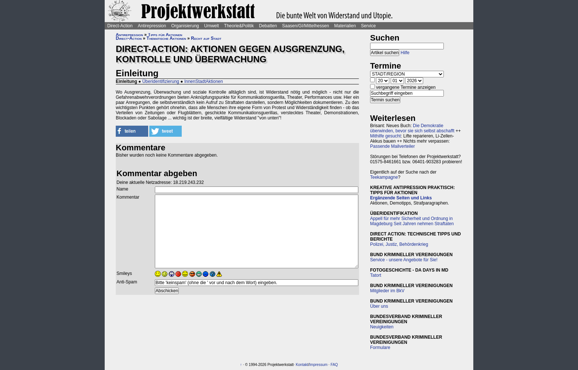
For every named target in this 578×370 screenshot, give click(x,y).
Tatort (375, 275)
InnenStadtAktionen (203, 81)
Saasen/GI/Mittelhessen (305, 25)
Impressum (318, 365)
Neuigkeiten (381, 326)
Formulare (380, 347)
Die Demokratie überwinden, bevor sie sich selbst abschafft (412, 128)
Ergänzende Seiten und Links (401, 197)
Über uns (379, 306)
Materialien (345, 25)
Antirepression (152, 25)
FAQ (334, 365)
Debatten (268, 25)
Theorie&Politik (239, 25)
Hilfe (405, 52)
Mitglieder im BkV (387, 290)
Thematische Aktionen (166, 38)
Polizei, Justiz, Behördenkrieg (399, 244)
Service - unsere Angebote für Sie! (404, 259)
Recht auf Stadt (206, 38)
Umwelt (211, 25)
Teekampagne (384, 177)
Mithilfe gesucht (385, 136)
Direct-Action (120, 25)
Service (368, 25)
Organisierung (185, 25)
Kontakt (302, 365)
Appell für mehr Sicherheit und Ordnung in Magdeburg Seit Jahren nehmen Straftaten (412, 221)
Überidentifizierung (160, 81)
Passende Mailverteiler (392, 146)
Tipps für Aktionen (165, 34)
